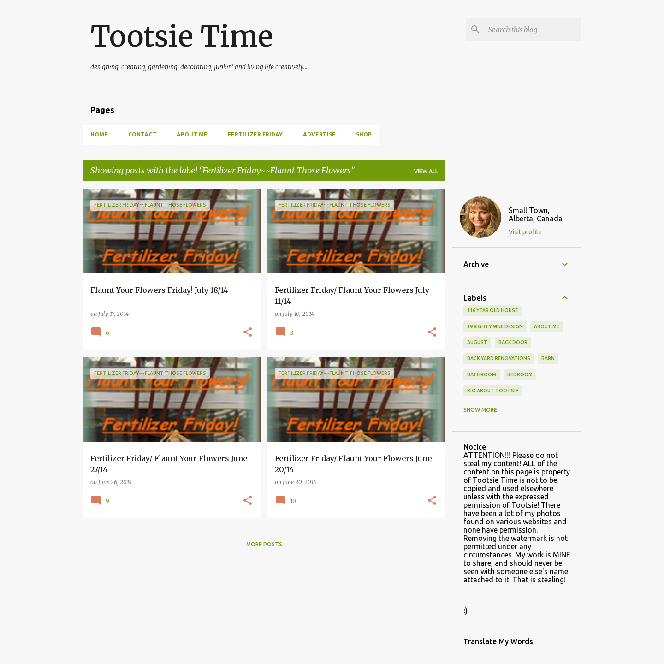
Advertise (319, 134)
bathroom (481, 374)
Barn (548, 358)
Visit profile (525, 232)
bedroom (520, 374)
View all (426, 171)
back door (513, 342)
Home (99, 134)
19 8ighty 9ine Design (495, 326)
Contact (142, 134)
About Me (192, 134)
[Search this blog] (533, 29)
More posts (264, 544)
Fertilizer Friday (255, 134)
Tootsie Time (181, 36)
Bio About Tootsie (492, 390)
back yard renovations (498, 358)
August (477, 342)
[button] (247, 332)
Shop (364, 134)
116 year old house (492, 310)
